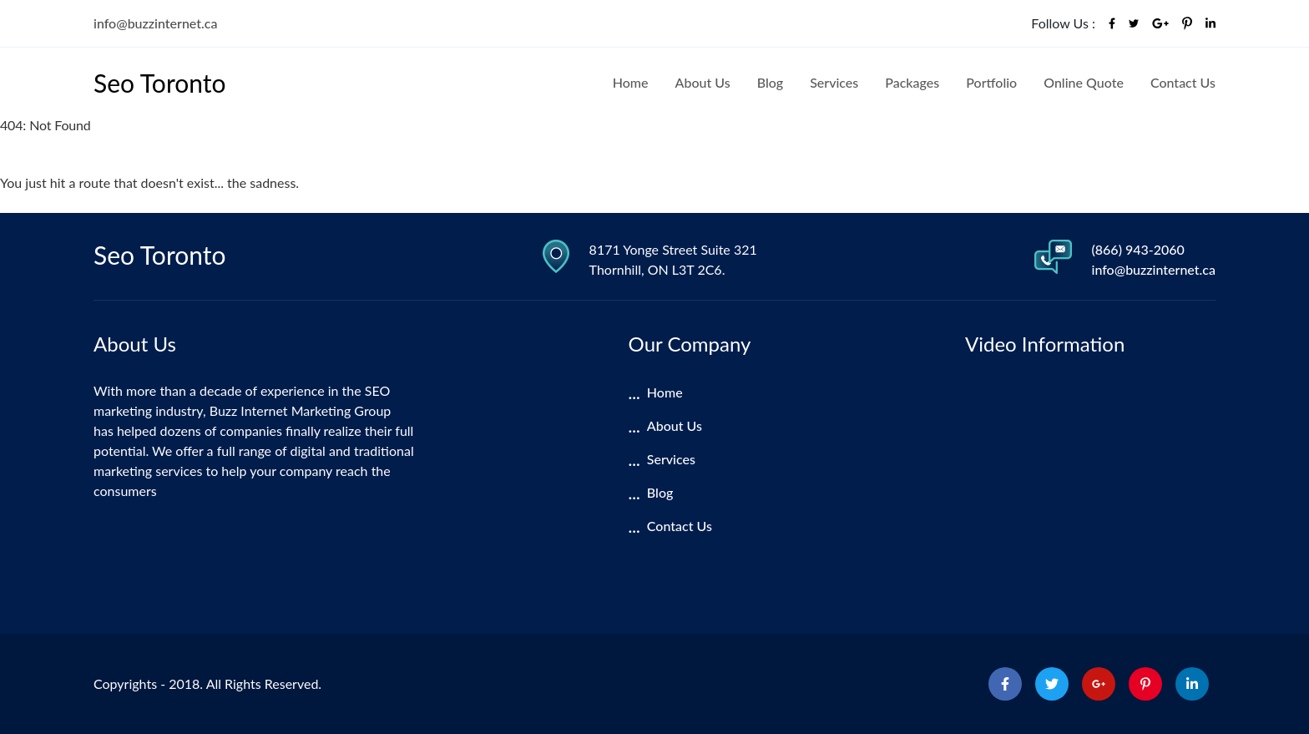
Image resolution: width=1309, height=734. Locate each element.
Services (834, 82)
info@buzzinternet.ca (156, 23)
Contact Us (1183, 82)
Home (631, 82)
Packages (912, 82)
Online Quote (1084, 82)
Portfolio (991, 82)
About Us (702, 82)
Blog (770, 82)
